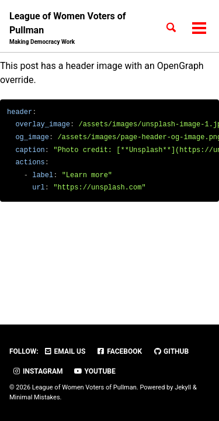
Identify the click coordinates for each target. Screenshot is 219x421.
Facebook (119, 351)
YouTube (95, 371)
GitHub (171, 351)
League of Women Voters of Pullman (76, 28)
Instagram (37, 371)
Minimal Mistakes (34, 397)
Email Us (65, 351)
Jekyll (183, 387)
